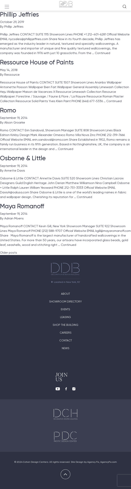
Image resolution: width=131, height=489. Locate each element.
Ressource (12, 74)
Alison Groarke (14, 122)
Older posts (8, 252)
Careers (66, 332)
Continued (102, 53)
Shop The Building (65, 324)
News (65, 348)
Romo (8, 110)
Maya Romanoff (22, 206)
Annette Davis (14, 170)
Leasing (65, 317)
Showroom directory (65, 301)
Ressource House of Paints (37, 62)
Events (65, 309)
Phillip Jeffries (19, 14)
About (65, 293)
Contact (65, 340)
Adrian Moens (14, 218)
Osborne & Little (23, 158)
